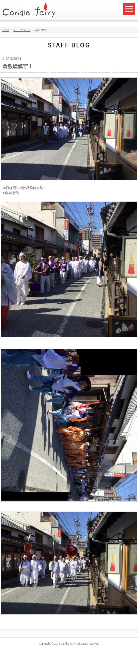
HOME (5, 30)
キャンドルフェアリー (31, 10)
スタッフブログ (21, 30)
